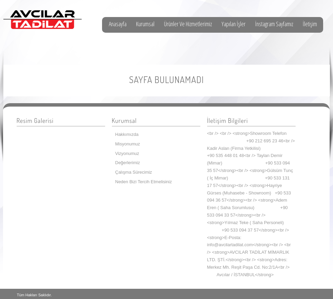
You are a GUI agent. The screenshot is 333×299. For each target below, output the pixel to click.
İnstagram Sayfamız (274, 24)
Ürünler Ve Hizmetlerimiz (188, 24)
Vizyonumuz (127, 153)
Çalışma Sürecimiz (133, 172)
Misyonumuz (127, 143)
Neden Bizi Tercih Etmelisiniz (143, 181)
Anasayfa (118, 24)
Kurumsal (145, 24)
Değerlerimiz (127, 162)
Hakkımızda (127, 134)
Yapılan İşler (233, 24)
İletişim (310, 24)
